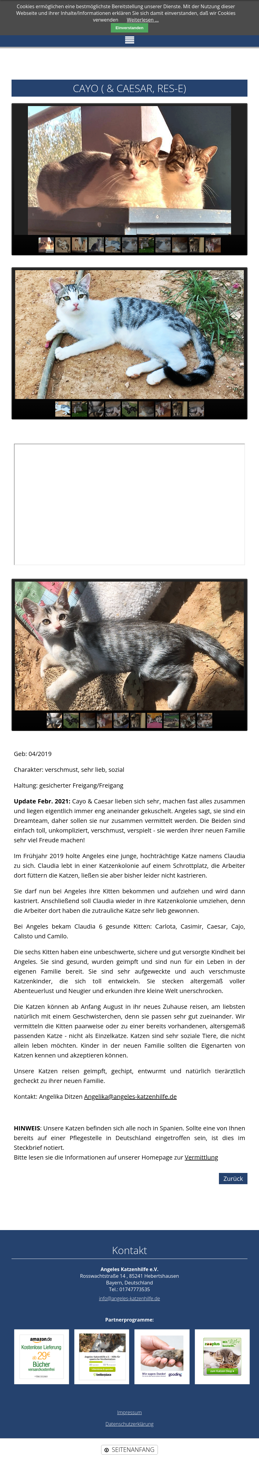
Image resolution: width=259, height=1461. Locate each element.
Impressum (129, 1412)
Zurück (233, 1178)
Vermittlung (201, 1157)
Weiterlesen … (143, 19)
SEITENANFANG (133, 1450)
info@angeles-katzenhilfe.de (129, 1298)
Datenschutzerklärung (129, 1424)
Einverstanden (130, 28)
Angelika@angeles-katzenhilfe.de (130, 1096)
